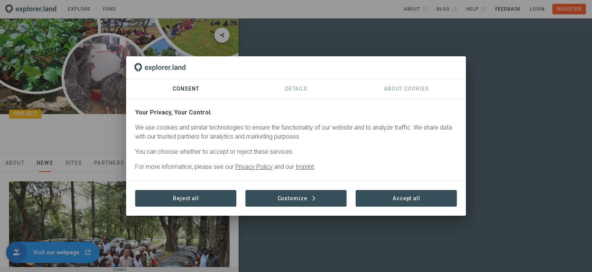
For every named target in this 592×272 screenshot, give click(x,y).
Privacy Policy (254, 166)
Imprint (305, 166)
